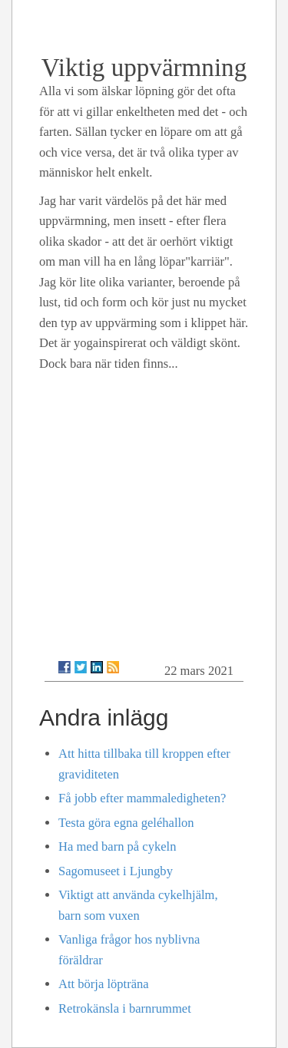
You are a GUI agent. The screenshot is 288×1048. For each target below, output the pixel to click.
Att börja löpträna (103, 984)
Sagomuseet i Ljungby (115, 871)
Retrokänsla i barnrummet (124, 1008)
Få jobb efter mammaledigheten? (142, 798)
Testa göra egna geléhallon (126, 822)
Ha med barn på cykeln (117, 846)
